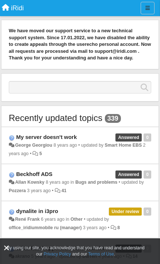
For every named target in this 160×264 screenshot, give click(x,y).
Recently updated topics (55, 118)
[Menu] (148, 8)
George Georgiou (33, 145)
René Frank (27, 219)
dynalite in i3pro (37, 211)
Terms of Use (101, 254)
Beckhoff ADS (34, 174)
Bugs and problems (96, 182)
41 (63, 190)
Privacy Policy (57, 254)
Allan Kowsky (29, 182)
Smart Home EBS (123, 145)
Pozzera (17, 190)
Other (77, 219)
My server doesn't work (46, 137)
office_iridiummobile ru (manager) (45, 227)
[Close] (6, 248)
